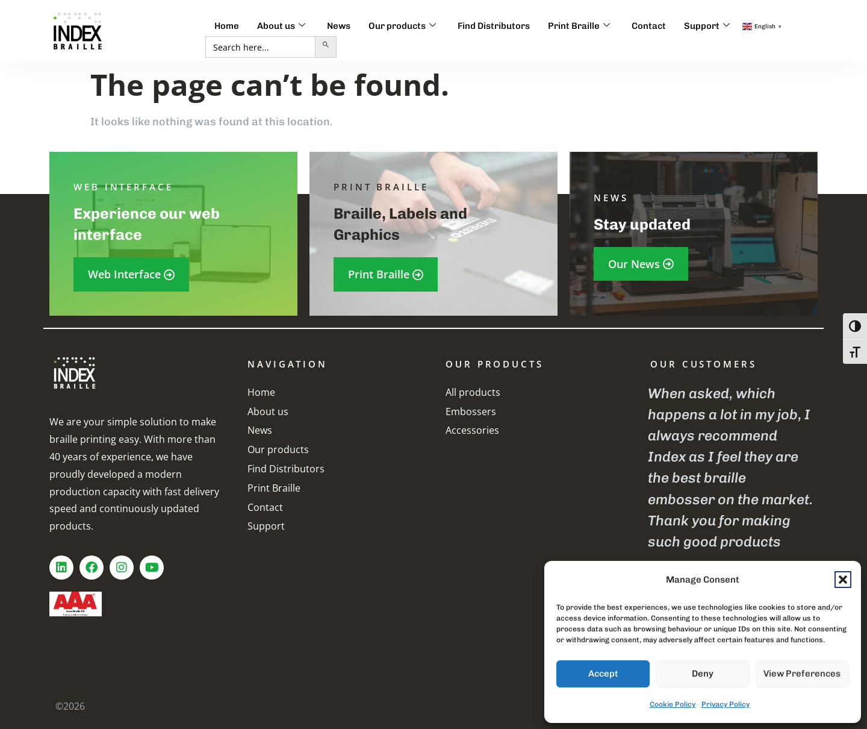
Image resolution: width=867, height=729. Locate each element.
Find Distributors (494, 25)
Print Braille (579, 26)
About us (281, 26)
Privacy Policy (725, 704)
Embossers (471, 411)
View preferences (802, 673)
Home (226, 25)
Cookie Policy (672, 704)
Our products (402, 26)
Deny (702, 673)
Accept (603, 673)
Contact (649, 25)
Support (707, 26)
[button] (843, 580)
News (338, 25)
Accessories (472, 430)
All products (473, 392)
